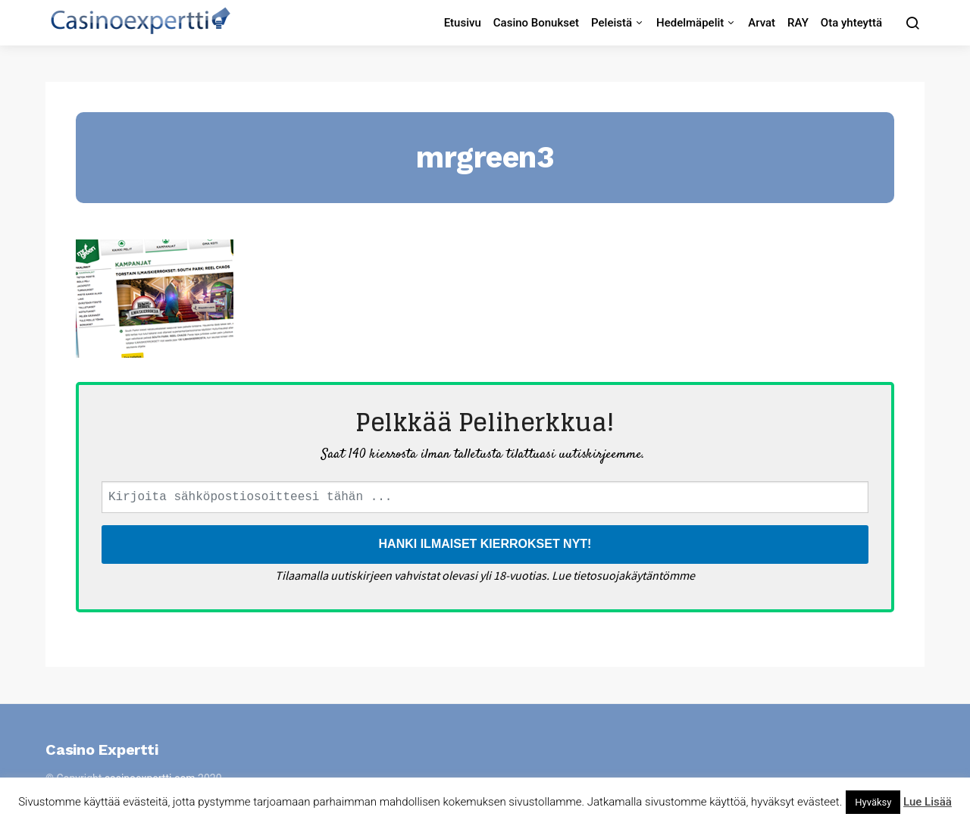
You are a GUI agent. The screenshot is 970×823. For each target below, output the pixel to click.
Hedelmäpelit (690, 23)
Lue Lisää (927, 802)
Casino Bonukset (536, 23)
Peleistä (611, 23)
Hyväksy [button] (873, 802)
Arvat (761, 23)
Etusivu (462, 23)
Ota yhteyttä (851, 23)
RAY (798, 23)
